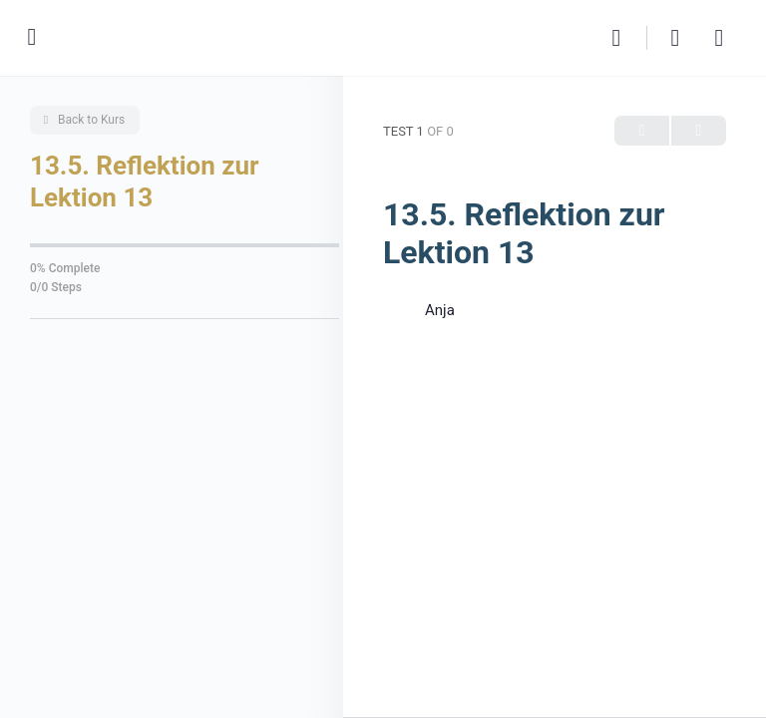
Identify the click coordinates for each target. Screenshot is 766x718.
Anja (440, 310)
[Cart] (676, 38)
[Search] (621, 38)
